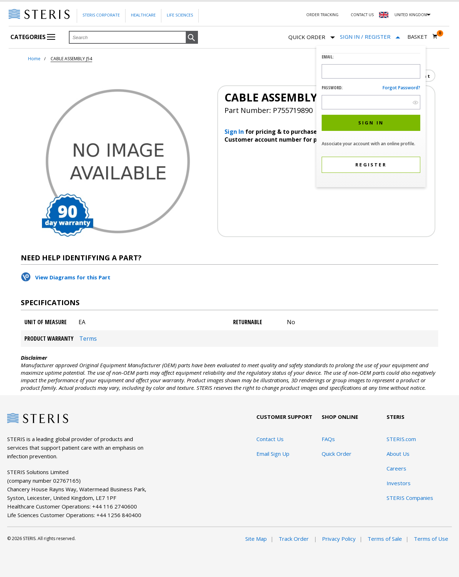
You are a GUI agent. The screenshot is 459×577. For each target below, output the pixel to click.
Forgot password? (401, 88)
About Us (398, 453)
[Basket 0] (422, 36)
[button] (192, 38)
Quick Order (311, 37)
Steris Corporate (101, 15)
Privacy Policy (339, 538)
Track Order (294, 538)
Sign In (234, 132)
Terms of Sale (385, 538)
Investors (399, 483)
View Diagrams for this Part (72, 277)
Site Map (256, 538)
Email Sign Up (272, 453)
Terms (88, 338)
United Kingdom (410, 14)
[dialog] (371, 117)
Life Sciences (180, 15)
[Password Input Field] (371, 102)
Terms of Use (431, 538)
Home (34, 59)
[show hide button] (415, 102)
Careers (396, 468)
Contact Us (362, 14)
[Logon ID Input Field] (371, 71)
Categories (32, 37)
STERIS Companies (410, 497)
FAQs (328, 439)
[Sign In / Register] (370, 36)
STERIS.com (401, 439)
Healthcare (143, 15)
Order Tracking (322, 14)
